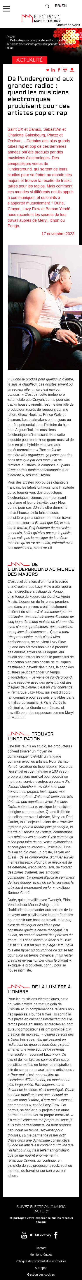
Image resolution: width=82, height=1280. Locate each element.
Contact (41, 1248)
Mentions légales (41, 1254)
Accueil (11, 36)
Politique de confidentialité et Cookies (41, 1261)
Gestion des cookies (41, 1274)
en (64, 6)
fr (57, 6)
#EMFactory (40, 1235)
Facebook (56, 1236)
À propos (41, 1268)
